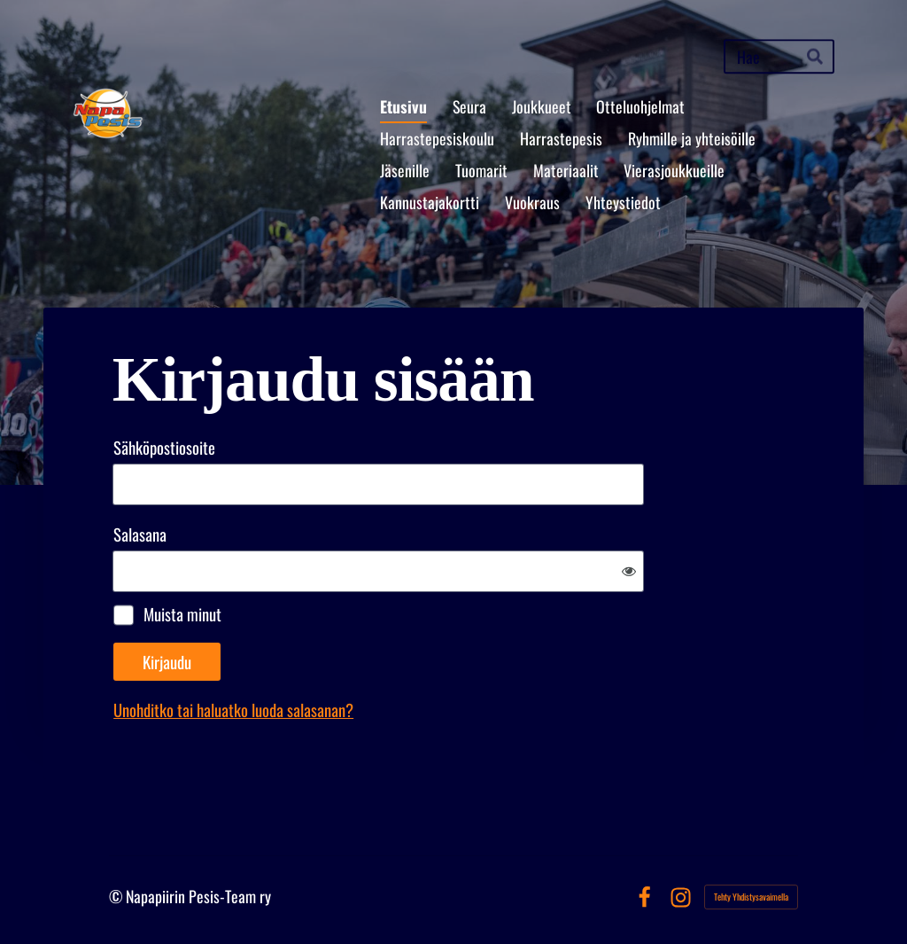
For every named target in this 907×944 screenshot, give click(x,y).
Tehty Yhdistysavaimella (751, 896)
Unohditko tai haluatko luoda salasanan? (233, 710)
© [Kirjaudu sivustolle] (117, 896)
